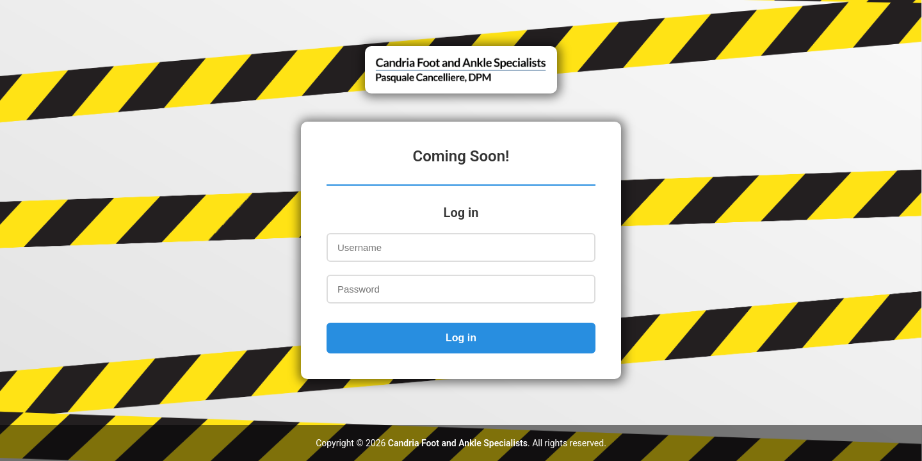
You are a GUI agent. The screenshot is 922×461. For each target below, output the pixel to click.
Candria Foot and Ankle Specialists (458, 443)
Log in (461, 337)
